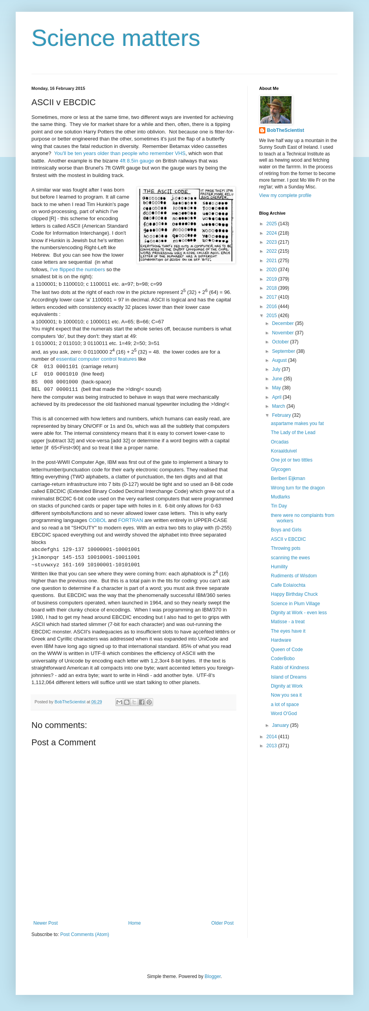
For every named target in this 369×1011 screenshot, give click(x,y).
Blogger (213, 976)
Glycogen (281, 469)
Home (134, 923)
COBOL (98, 520)
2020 (272, 269)
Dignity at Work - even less (299, 612)
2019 (272, 279)
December (283, 323)
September (284, 351)
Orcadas (280, 442)
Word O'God (284, 713)
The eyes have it (288, 631)
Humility (279, 566)
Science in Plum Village (295, 603)
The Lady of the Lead (293, 432)
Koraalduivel (284, 451)
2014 (272, 736)
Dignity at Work (287, 686)
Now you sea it (286, 695)
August (280, 360)
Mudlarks (280, 497)
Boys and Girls (286, 530)
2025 (272, 223)
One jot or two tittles (291, 460)
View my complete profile (285, 195)
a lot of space (285, 704)
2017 (272, 297)
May (277, 388)
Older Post (222, 923)
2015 (272, 315)
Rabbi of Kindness (290, 667)
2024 (272, 233)
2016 (272, 306)
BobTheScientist (285, 130)
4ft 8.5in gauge (137, 161)
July (277, 369)
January (281, 725)
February (282, 415)
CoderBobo (283, 658)
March (279, 406)
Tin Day (279, 506)
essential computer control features (96, 359)
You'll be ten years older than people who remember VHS (120, 153)
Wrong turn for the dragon (298, 488)
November (283, 333)
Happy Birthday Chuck (294, 594)
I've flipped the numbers (77, 269)
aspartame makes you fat (297, 423)
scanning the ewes (290, 557)
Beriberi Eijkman (288, 478)
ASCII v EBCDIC (288, 539)
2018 (272, 288)
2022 (272, 251)
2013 (272, 745)
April (277, 397)
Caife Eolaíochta (288, 585)
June (277, 378)
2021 (272, 260)
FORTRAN (130, 520)
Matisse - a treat (288, 621)
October (281, 342)
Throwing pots (285, 548)
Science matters (115, 38)
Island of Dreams (289, 677)
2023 (272, 242)
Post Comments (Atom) (84, 934)
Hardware (281, 640)
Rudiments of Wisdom (294, 575)
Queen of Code (287, 649)
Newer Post (45, 923)
